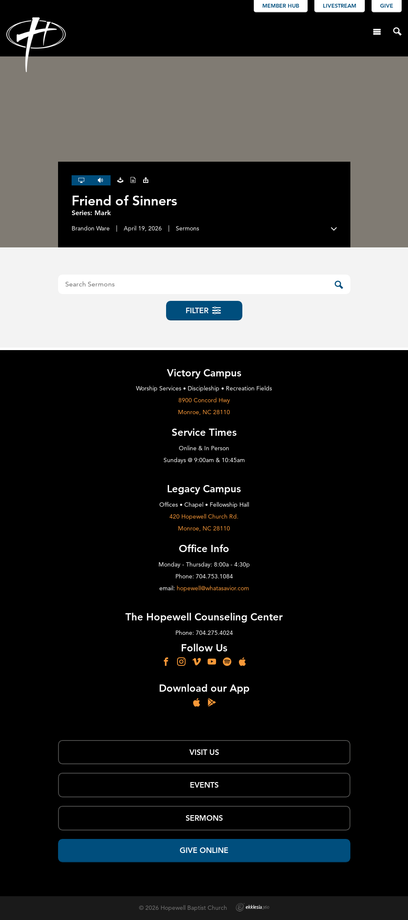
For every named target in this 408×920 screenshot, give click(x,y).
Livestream (339, 5)
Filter (204, 310)
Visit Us (204, 752)
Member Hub (280, 5)
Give (386, 5)
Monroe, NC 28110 (204, 412)
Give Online (204, 850)
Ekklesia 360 (252, 907)
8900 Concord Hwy (204, 400)
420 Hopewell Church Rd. (204, 516)
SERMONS (204, 818)
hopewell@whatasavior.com (213, 588)
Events (204, 785)
